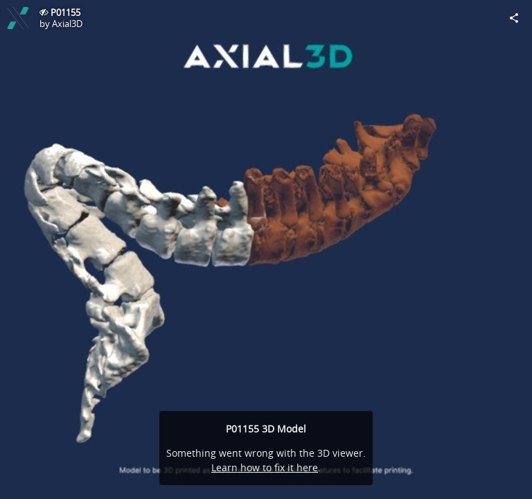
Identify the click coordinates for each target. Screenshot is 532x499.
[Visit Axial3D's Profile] (18, 18)
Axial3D (67, 23)
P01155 (65, 12)
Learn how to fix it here (264, 467)
